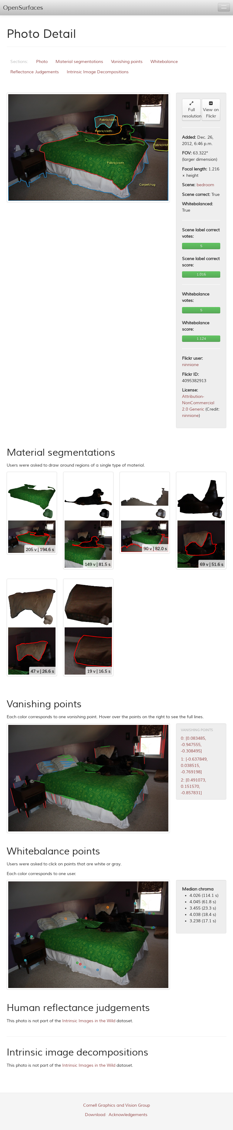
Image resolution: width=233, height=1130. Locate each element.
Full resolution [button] (191, 110)
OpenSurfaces (23, 8)
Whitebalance (164, 61)
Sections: (19, 61)
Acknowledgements (128, 1114)
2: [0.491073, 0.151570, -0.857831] (193, 786)
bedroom (205, 184)
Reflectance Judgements (34, 71)
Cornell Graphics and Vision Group (116, 1105)
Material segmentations (79, 61)
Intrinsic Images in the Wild (88, 1020)
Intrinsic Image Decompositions (98, 71)
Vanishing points (127, 61)
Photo (42, 61)
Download (95, 1114)
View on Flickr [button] (211, 110)
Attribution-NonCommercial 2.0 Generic (198, 403)
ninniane (190, 364)
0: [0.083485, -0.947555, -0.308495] (193, 745)
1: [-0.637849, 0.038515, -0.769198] (194, 766)
